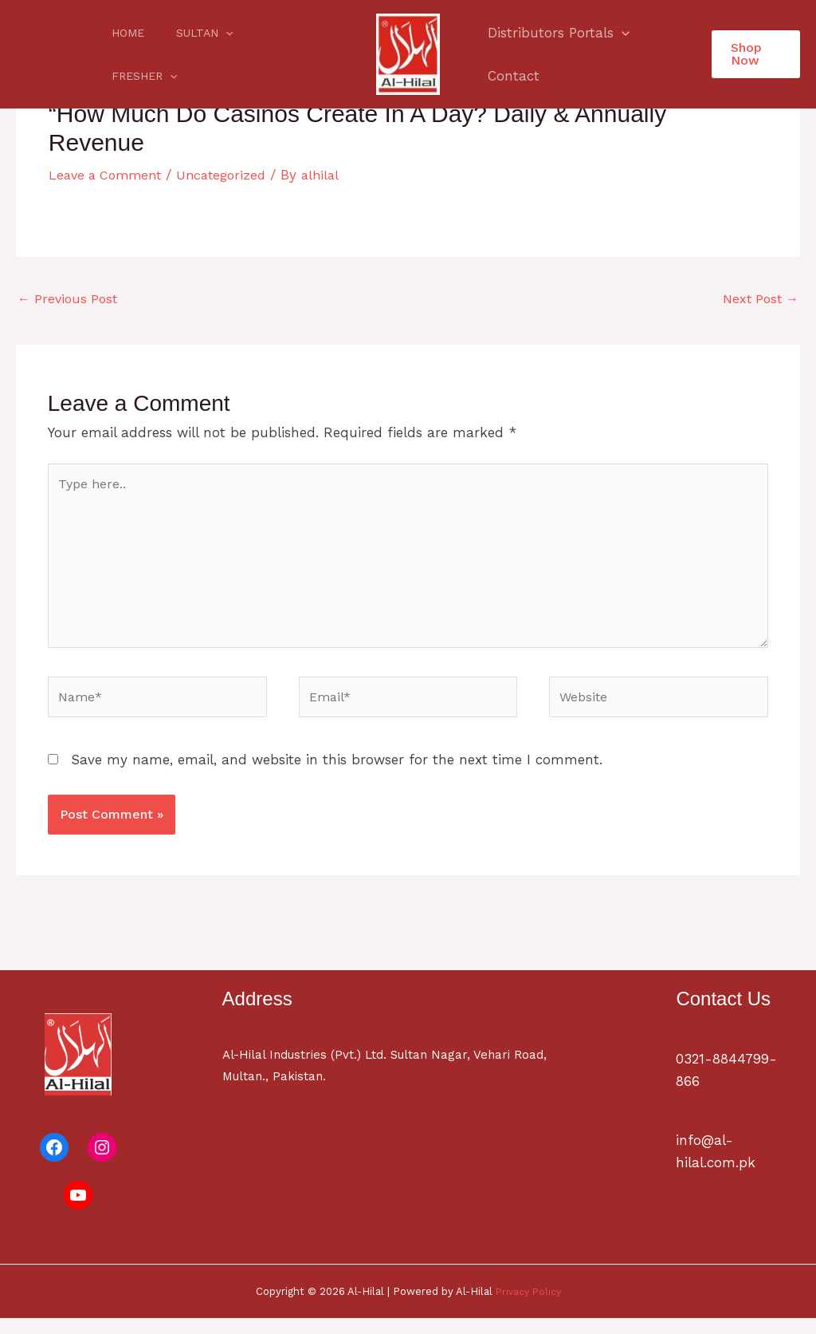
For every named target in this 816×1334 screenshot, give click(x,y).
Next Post (757, 300)
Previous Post (70, 300)
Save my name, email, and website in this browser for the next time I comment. (336, 775)
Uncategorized (231, 175)
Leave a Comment (109, 175)
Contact (511, 76)
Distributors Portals (556, 32)
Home (123, 54)
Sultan (190, 54)
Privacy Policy (528, 1306)
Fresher (273, 54)
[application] (211, 54)
